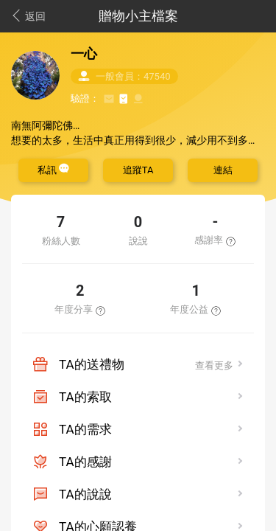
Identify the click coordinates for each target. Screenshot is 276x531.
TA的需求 (85, 429)
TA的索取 (85, 396)
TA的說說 (85, 494)
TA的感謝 (85, 461)
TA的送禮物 (91, 364)
